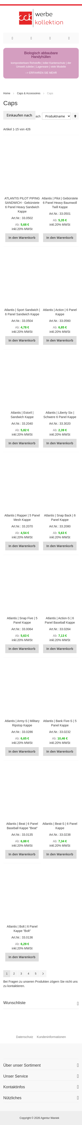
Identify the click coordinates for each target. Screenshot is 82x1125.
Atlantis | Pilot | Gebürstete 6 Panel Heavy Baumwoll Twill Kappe (60, 203)
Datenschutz (24, 1037)
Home (6, 93)
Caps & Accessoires (28, 93)
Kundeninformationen (51, 1037)
